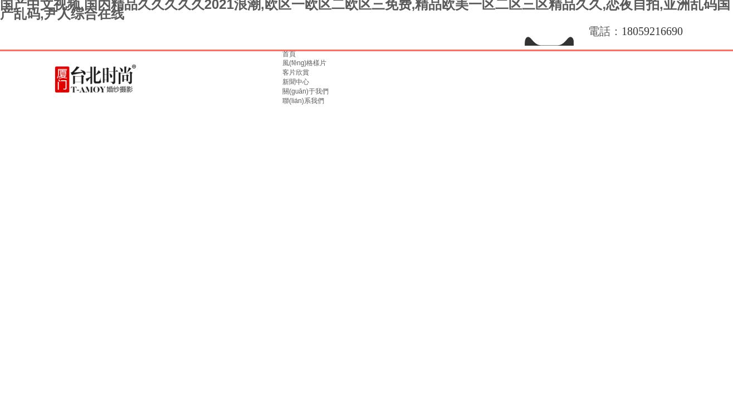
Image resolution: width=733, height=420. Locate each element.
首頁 (289, 54)
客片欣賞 (295, 72)
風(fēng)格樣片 (304, 63)
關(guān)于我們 (305, 91)
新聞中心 (295, 82)
